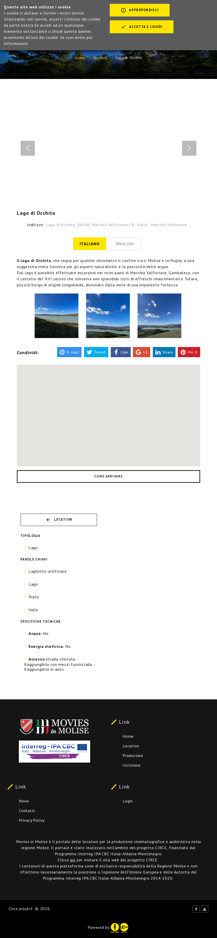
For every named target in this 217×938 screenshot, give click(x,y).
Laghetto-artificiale (48, 571)
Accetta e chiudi (141, 27)
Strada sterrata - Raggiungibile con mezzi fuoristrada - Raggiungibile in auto (59, 664)
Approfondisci (140, 11)
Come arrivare (108, 476)
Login (128, 800)
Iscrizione (132, 765)
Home (80, 58)
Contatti (27, 810)
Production (133, 755)
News (24, 800)
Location (100, 58)
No (39, 633)
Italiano (89, 243)
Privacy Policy (32, 820)
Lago (33, 547)
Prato (34, 596)
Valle (33, 609)
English (125, 243)
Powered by (108, 927)
